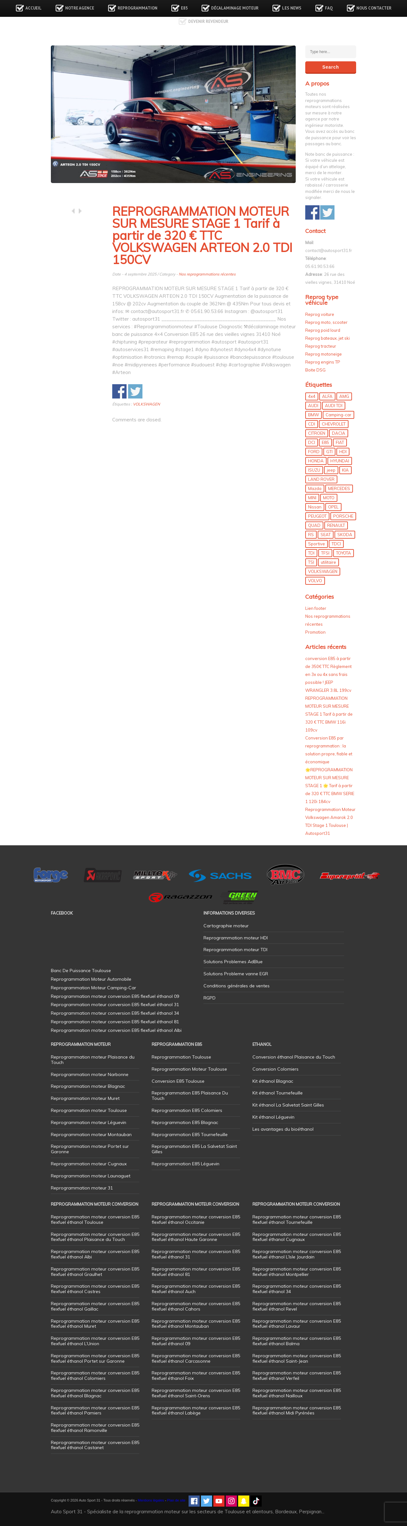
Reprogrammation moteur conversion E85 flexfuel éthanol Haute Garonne (196, 1237)
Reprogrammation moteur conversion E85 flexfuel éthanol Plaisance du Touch (95, 1237)
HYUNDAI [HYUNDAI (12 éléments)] (339, 460)
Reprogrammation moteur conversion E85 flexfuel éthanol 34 (296, 1288)
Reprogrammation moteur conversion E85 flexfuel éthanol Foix (196, 1375)
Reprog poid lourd (322, 330)
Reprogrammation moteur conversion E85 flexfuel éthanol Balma (296, 1340)
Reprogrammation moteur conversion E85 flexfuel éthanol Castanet (95, 1445)
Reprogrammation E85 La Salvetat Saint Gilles (194, 1149)
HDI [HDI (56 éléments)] (343, 451)
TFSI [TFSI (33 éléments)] (325, 552)
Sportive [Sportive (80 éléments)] (316, 543)
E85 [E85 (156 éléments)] (325, 442)
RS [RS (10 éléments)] (311, 534)
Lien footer (315, 608)
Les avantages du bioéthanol (283, 1129)
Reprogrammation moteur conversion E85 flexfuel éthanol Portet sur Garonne (95, 1358)
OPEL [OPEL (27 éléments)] (333, 506)
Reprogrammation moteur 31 (82, 1188)
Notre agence (79, 8)
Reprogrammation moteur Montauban (91, 1134)
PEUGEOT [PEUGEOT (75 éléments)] (317, 516)
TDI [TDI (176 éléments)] (311, 552)
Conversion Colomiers (275, 1069)
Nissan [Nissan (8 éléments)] (314, 506)
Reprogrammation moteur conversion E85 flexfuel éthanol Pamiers (95, 1410)
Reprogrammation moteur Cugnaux (89, 1164)
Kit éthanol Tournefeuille (277, 1093)
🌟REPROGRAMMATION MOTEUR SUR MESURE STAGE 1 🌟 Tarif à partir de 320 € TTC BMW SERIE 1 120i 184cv (329, 785)
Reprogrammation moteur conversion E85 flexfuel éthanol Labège (196, 1410)
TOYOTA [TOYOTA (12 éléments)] (343, 552)
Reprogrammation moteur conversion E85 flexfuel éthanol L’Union (95, 1340)
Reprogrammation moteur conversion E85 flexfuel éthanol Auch (196, 1288)
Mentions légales (151, 1500)
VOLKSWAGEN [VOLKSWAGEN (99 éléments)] (322, 571)
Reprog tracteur (320, 346)
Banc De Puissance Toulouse (81, 970)
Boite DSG (315, 369)
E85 (184, 8)
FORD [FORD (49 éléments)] (314, 451)
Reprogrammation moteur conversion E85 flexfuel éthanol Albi (95, 1254)
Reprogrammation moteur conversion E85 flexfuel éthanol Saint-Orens (196, 1393)
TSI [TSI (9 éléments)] (311, 562)
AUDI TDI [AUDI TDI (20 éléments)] (333, 405)
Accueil (33, 8)
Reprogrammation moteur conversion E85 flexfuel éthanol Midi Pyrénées (296, 1410)
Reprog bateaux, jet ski (327, 338)
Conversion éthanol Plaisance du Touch (293, 1057)
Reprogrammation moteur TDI (235, 949)
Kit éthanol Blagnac (272, 1081)
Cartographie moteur (226, 926)
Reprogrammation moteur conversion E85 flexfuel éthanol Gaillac (95, 1306)
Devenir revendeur (208, 21)
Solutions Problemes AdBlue (233, 961)
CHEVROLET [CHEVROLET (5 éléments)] (334, 423)
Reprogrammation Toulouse (181, 1057)
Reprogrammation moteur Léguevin (88, 1122)
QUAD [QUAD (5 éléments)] (314, 525)
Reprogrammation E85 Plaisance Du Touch (190, 1095)
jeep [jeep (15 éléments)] (331, 470)
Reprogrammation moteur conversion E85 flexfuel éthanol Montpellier (296, 1271)
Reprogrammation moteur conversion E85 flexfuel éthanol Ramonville (95, 1427)
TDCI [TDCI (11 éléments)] (336, 543)
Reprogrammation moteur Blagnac (88, 1086)
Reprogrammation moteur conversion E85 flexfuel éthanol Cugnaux (296, 1237)
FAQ (329, 8)
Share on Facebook (119, 391)
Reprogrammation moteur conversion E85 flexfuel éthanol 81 (196, 1271)
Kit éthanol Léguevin (273, 1117)
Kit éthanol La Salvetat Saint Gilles (288, 1105)
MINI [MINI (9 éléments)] (312, 497)
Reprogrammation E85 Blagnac (185, 1122)
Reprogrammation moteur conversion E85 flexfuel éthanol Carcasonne (196, 1358)
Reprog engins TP (322, 361)
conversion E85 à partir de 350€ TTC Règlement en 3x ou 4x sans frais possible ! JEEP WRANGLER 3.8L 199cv (328, 674)
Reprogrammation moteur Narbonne (89, 1074)
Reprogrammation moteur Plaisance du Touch (93, 1059)
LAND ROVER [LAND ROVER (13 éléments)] (321, 479)
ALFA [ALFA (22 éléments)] (327, 396)
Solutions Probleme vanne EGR (236, 974)
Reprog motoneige (323, 354)
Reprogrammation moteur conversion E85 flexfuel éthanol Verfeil (296, 1375)
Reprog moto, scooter (326, 322)
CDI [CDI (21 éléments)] (311, 423)
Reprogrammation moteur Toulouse (89, 1110)
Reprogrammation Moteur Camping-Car (93, 988)
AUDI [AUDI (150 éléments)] (313, 405)
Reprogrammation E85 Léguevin (185, 1164)
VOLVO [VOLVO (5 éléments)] (315, 580)
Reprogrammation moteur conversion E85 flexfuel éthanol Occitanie (196, 1219)
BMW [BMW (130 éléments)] (313, 414)
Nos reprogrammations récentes (207, 274)
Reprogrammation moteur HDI (236, 938)
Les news (291, 8)
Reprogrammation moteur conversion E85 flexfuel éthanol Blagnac (95, 1393)
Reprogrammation (137, 8)
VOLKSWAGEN (146, 404)
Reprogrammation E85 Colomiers (187, 1110)
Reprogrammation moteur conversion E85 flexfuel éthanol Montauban (196, 1323)
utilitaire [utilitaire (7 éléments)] (328, 562)
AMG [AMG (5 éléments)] (344, 396)
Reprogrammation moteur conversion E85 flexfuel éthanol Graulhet (95, 1271)
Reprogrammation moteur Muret (85, 1098)
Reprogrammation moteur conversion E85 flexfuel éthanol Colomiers (95, 1375)
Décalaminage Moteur (235, 8)
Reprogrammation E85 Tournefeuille (190, 1134)
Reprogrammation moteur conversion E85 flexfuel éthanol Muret (95, 1323)
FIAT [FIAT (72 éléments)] (340, 442)
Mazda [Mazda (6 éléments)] (314, 488)
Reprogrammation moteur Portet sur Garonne (90, 1149)
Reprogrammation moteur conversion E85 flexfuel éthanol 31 (196, 1254)
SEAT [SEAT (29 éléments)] (326, 534)
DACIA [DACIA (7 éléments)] (338, 433)
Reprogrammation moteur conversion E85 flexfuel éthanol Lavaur (296, 1323)
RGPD (210, 998)
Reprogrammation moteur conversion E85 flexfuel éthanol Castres (95, 1288)
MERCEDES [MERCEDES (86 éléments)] (339, 488)
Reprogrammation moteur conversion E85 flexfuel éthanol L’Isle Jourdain (296, 1254)
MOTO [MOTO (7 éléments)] (329, 497)
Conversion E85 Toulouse (178, 1081)
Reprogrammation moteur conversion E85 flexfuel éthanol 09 (196, 1340)
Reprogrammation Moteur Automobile (91, 979)
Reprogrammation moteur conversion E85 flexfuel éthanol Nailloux (296, 1393)
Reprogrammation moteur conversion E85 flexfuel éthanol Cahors (196, 1306)
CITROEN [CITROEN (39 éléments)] (316, 433)
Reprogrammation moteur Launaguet (90, 1176)
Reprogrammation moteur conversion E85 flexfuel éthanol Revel (296, 1306)
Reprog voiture (319, 314)
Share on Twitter (135, 391)
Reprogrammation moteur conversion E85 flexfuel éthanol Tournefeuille (296, 1219)
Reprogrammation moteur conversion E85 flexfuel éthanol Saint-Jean (296, 1358)
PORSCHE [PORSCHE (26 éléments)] (343, 516)
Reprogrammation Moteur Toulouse (189, 1069)
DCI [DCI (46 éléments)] (311, 442)
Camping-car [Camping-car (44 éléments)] (338, 414)
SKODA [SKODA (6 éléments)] (344, 534)
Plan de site (176, 1500)
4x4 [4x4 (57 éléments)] (311, 396)
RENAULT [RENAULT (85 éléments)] (336, 525)
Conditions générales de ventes (237, 986)
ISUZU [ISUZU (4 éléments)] (314, 470)
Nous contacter (373, 8)
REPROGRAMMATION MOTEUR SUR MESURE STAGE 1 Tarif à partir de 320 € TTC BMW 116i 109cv (329, 714)
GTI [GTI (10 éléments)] (329, 451)
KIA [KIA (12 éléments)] (345, 470)
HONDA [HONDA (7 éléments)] (316, 460)
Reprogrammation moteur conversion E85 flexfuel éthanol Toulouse (95, 1219)
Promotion (315, 632)
